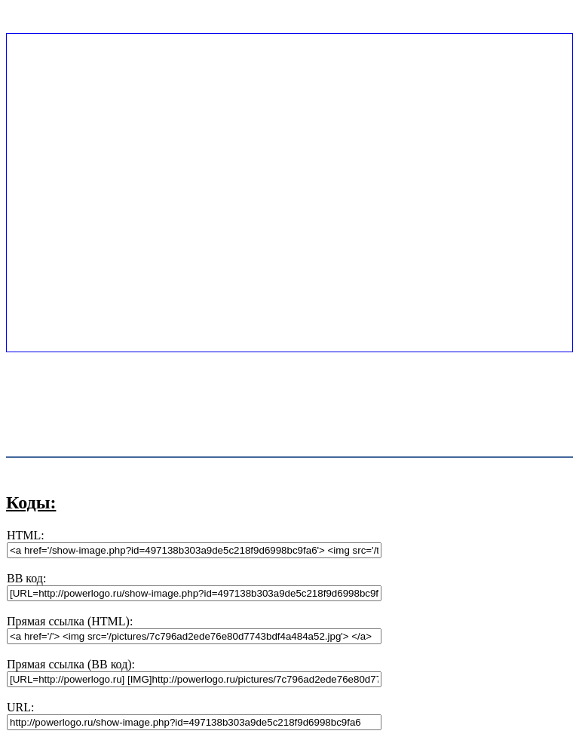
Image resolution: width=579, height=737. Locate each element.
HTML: (25, 535)
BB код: (26, 578)
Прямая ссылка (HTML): (70, 621)
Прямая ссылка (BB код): (71, 664)
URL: (20, 707)
